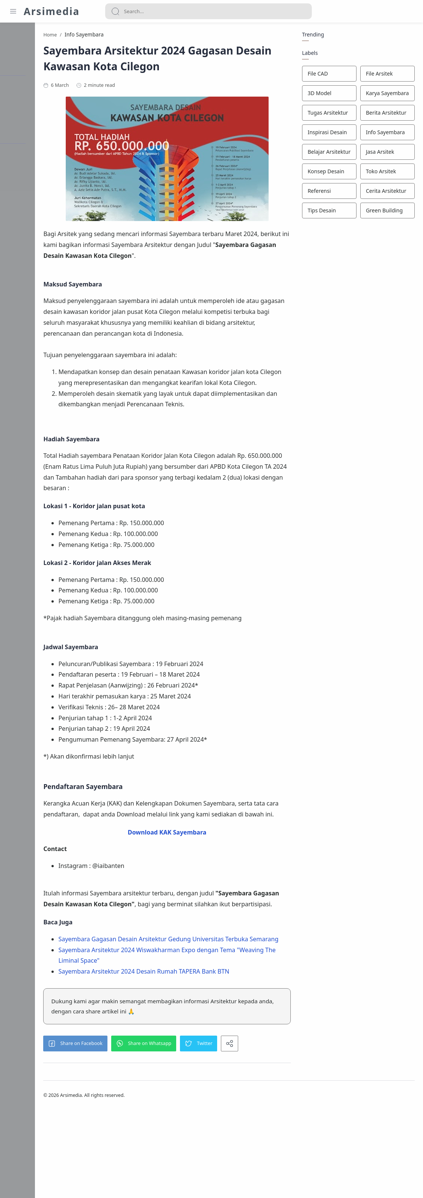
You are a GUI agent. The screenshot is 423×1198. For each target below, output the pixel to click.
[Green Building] (386, 212)
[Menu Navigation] (13, 11)
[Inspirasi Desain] (328, 134)
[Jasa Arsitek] (386, 153)
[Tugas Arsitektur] (328, 114)
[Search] (208, 11)
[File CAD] (328, 75)
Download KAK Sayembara (190, 895)
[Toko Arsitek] (386, 173)
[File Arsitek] (386, 75)
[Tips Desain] (328, 212)
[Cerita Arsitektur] (386, 192)
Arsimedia (52, 11)
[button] (124, 1128)
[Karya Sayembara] (386, 95)
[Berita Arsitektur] (386, 114)
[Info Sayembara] (386, 134)
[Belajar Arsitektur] (328, 153)
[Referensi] (328, 192)
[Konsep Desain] (328, 173)
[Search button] (115, 11)
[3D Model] (328, 95)
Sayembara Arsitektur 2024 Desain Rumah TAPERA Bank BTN (192, 1056)
